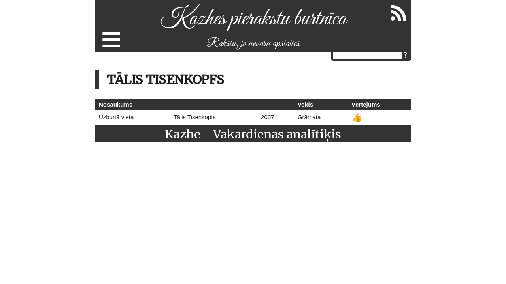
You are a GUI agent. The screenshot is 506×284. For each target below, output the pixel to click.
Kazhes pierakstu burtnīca (253, 19)
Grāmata (309, 117)
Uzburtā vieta (116, 117)
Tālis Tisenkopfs (194, 117)
